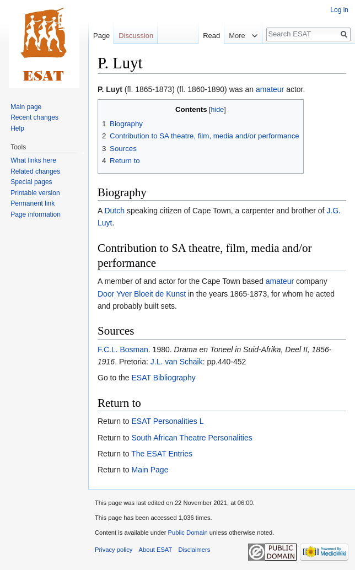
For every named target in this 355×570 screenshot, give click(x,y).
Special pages (31, 182)
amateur (270, 89)
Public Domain (187, 532)
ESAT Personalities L (167, 421)
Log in (339, 10)
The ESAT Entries (161, 453)
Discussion (136, 35)
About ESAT (156, 549)
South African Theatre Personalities (191, 437)
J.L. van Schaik (176, 361)
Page (101, 35)
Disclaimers (195, 549)
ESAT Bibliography (163, 377)
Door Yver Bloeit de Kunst (142, 293)
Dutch (114, 210)
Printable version (35, 193)
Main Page (149, 469)
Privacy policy (113, 549)
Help (17, 128)
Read (205, 35)
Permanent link (32, 203)
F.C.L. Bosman (123, 349)
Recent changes (34, 117)
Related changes (35, 171)
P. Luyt (110, 89)
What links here (33, 160)
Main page (25, 107)
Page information (35, 214)
